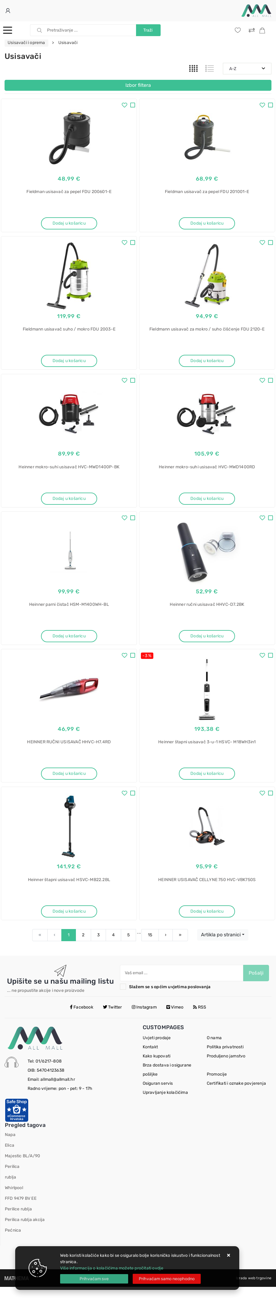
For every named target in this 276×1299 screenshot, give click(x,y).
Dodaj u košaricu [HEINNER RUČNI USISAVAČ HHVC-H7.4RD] (69, 781)
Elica (9, 1157)
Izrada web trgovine (253, 1290)
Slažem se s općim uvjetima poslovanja (169, 999)
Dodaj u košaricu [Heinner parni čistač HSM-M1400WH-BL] (69, 642)
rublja (10, 1189)
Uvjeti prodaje (157, 1050)
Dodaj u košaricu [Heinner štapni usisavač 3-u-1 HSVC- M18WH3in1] (206, 781)
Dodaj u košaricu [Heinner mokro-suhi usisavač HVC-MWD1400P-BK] (69, 502)
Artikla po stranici (221, 947)
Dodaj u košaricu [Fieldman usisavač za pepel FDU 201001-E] (206, 223)
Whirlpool (14, 1199)
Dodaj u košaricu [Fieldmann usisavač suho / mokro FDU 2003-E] (69, 362)
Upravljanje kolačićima (165, 1104)
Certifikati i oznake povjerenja (236, 1095)
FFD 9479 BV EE (20, 1210)
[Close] (94, 1279)
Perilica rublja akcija (25, 1231)
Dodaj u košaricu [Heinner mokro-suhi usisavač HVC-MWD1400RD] (206, 502)
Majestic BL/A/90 (22, 1168)
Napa (10, 1146)
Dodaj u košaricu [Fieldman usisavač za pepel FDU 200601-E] (69, 223)
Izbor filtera (138, 85)
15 (150, 947)
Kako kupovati (157, 1068)
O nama (214, 1050)
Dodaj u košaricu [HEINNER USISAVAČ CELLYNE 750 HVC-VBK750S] (206, 921)
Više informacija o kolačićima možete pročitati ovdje (111, 1268)
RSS (199, 1019)
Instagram (144, 1019)
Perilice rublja (18, 1221)
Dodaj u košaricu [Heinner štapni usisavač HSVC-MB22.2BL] (69, 921)
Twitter (112, 1019)
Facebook (81, 1019)
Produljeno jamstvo (226, 1068)
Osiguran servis (158, 1095)
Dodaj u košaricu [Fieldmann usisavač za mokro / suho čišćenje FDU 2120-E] (206, 362)
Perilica (12, 1178)
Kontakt (150, 1059)
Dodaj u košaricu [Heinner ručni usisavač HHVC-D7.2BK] (206, 642)
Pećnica (13, 1242)
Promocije (217, 1086)
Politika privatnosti (225, 1059)
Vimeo (174, 1019)
